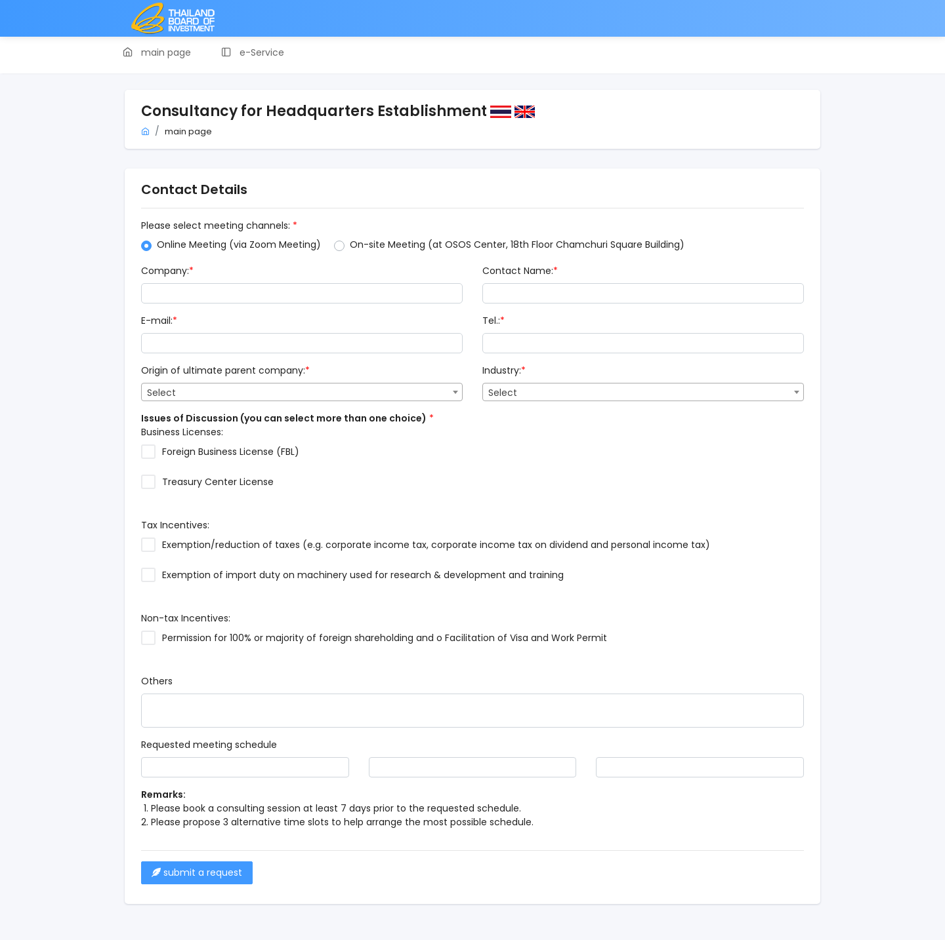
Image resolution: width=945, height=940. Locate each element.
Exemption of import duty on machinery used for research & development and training (363, 574)
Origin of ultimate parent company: (225, 370)
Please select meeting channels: (219, 225)
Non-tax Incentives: (185, 618)
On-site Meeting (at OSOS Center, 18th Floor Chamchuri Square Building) (517, 244)
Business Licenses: (182, 432)
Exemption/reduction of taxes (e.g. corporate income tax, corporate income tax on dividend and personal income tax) (436, 544)
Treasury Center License (218, 481)
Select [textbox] (161, 392)
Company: (167, 270)
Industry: (504, 370)
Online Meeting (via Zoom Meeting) (239, 244)
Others (157, 681)
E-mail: (159, 320)
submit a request (197, 872)
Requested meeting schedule (209, 744)
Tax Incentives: (175, 525)
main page (188, 131)
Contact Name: (520, 270)
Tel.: (493, 320)
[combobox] (302, 392)
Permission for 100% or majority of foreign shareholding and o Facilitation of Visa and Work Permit (384, 637)
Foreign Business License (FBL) (230, 451)
